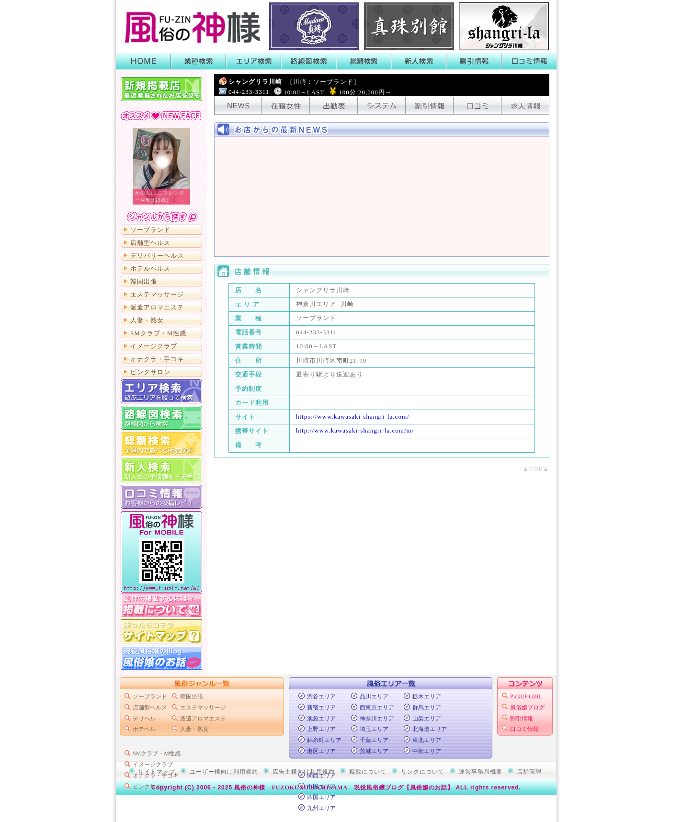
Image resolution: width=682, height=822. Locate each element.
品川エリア (374, 696)
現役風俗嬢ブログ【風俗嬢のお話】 (404, 787)
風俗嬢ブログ (527, 707)
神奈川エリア (377, 718)
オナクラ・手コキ (157, 359)
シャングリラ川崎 (294, 81)
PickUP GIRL (526, 696)
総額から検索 (161, 444)
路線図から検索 (161, 418)
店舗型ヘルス (150, 242)
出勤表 (334, 105)
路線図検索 (308, 61)
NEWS (238, 105)
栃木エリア (426, 696)
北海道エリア (429, 729)
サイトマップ (161, 631)
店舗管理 (529, 771)
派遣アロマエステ (157, 307)
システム (382, 105)
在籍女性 (286, 105)
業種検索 (198, 61)
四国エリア (321, 797)
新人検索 (418, 61)
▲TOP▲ (536, 468)
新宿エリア (321, 707)
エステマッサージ (157, 294)
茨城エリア (374, 751)
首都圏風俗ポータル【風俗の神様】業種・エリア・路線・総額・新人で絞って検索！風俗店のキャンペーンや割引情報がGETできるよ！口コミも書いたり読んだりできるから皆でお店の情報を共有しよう (190, 26)
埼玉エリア (374, 729)
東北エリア (426, 740)
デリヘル (144, 718)
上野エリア (321, 729)
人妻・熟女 (147, 320)
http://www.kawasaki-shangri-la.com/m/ (355, 430)
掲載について (161, 605)
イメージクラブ (153, 346)
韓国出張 (143, 281)
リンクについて (422, 771)
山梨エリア (426, 718)
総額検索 (363, 61)
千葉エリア (374, 740)
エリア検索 (253, 61)
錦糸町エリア (324, 740)
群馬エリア (426, 707)
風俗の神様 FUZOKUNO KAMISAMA (291, 787)
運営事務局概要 (480, 771)
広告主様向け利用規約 (304, 771)
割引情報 (473, 61)
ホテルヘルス (150, 268)
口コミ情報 (529, 61)
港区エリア (321, 751)
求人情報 (525, 105)
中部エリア (426, 751)
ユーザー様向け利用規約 (224, 771)
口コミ (477, 105)
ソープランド (150, 229)
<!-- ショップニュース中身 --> (381, 196)
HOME (143, 61)
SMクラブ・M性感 (158, 333)
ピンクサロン (150, 372)
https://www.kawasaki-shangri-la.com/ (352, 416)
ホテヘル (144, 729)
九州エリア (321, 808)
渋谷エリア (321, 696)
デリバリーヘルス (157, 255)
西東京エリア (377, 707)
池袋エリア (321, 718)
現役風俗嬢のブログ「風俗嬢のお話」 (161, 658)
